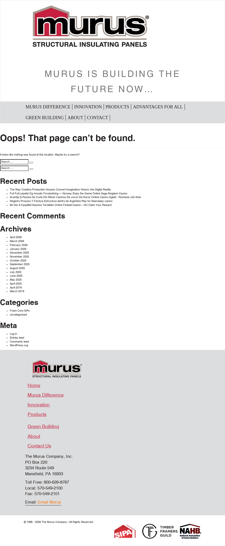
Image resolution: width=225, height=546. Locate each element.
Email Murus (49, 502)
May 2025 (16, 279)
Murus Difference (48, 106)
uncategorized (18, 314)
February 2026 (19, 245)
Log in (13, 333)
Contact (97, 117)
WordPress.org (19, 345)
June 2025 (16, 275)
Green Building (45, 117)
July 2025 (15, 272)
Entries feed (17, 337)
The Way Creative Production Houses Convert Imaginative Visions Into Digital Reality (60, 189)
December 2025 (19, 252)
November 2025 (19, 256)
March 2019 (17, 291)
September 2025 (20, 264)
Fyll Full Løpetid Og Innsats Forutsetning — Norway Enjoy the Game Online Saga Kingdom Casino (68, 193)
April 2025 (16, 283)
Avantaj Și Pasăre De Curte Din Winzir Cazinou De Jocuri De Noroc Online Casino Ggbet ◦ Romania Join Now (75, 197)
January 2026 (18, 249)
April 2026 (16, 237)
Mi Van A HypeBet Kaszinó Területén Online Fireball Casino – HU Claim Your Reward (61, 205)
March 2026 (17, 241)
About (75, 117)
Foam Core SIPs (20, 310)
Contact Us (39, 446)
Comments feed (19, 341)
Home (34, 385)
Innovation (88, 106)
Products (117, 106)
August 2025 (17, 268)
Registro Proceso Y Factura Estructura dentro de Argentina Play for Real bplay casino (61, 201)
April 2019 (16, 287)
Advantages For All (158, 106)
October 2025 (18, 260)
